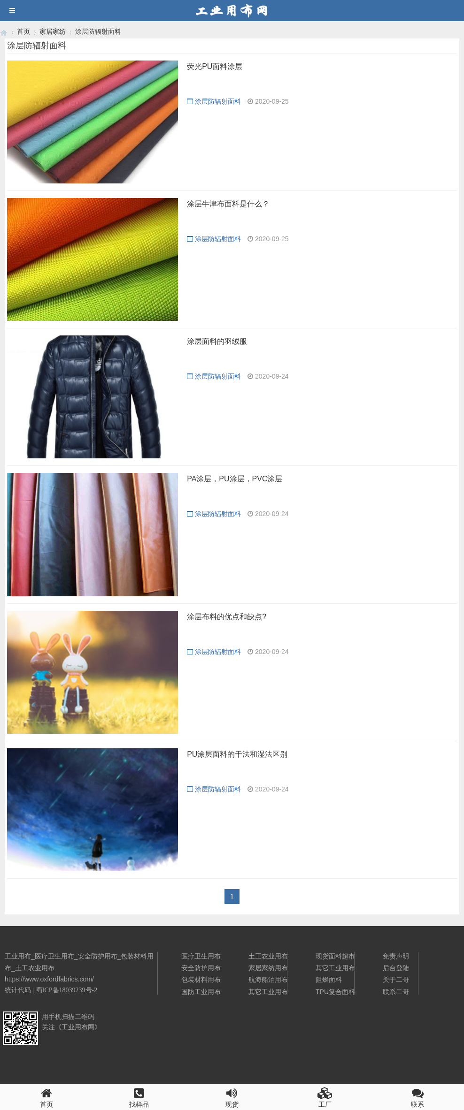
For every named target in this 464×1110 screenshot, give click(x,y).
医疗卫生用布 (201, 956)
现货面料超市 (335, 956)
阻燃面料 (329, 979)
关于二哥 (396, 979)
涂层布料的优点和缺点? (226, 617)
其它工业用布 (268, 992)
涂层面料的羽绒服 (217, 341)
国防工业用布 (201, 992)
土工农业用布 (268, 956)
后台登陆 (396, 968)
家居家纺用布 (268, 968)
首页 (23, 31)
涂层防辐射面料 (98, 31)
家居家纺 (52, 31)
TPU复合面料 (335, 992)
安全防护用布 (201, 968)
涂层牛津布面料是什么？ (228, 204)
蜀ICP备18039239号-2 (66, 990)
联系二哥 (396, 992)
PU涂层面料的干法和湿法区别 (237, 754)
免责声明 (396, 956)
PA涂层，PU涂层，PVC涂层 (234, 479)
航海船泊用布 (268, 979)
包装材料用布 (201, 979)
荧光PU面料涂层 (214, 66)
